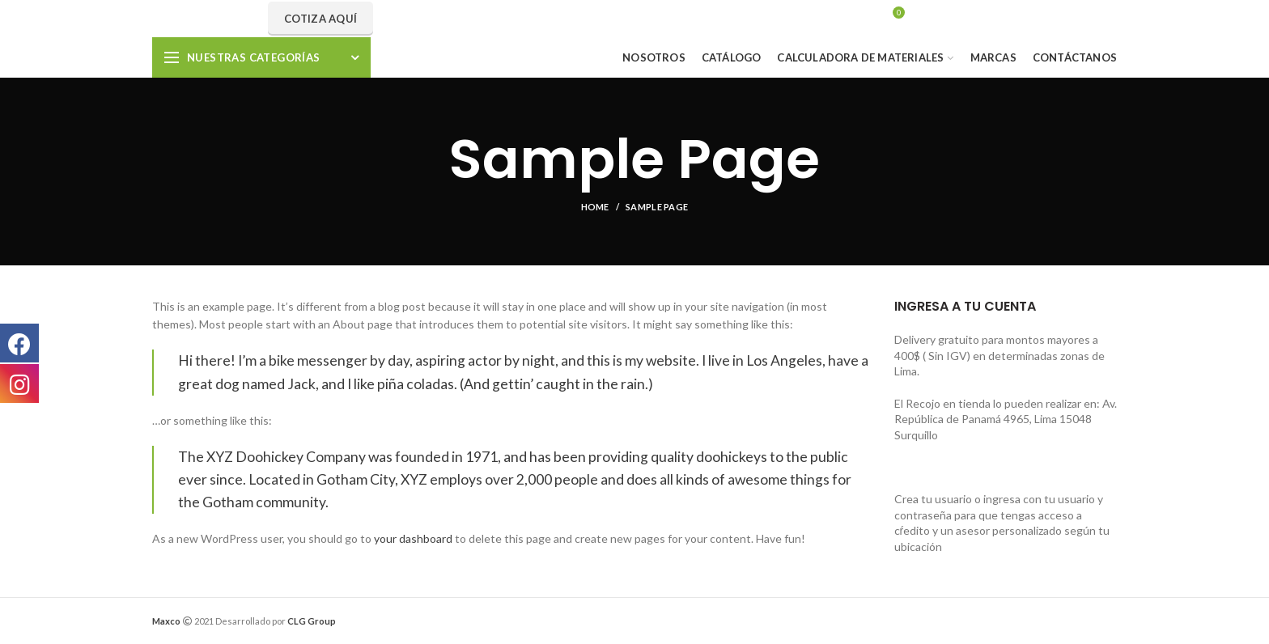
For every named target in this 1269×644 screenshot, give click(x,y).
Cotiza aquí (320, 18)
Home (595, 206)
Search (730, 18)
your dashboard (413, 538)
